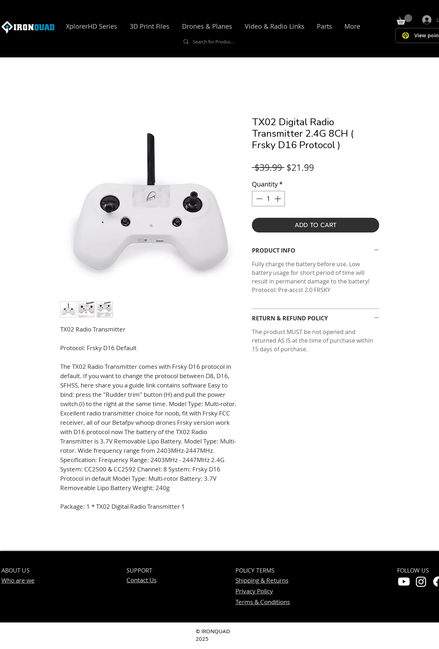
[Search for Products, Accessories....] (213, 41)
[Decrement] (258, 198)
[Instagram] (421, 581)
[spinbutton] (268, 198)
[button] (92, 26)
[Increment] (278, 198)
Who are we (18, 580)
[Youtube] (404, 581)
